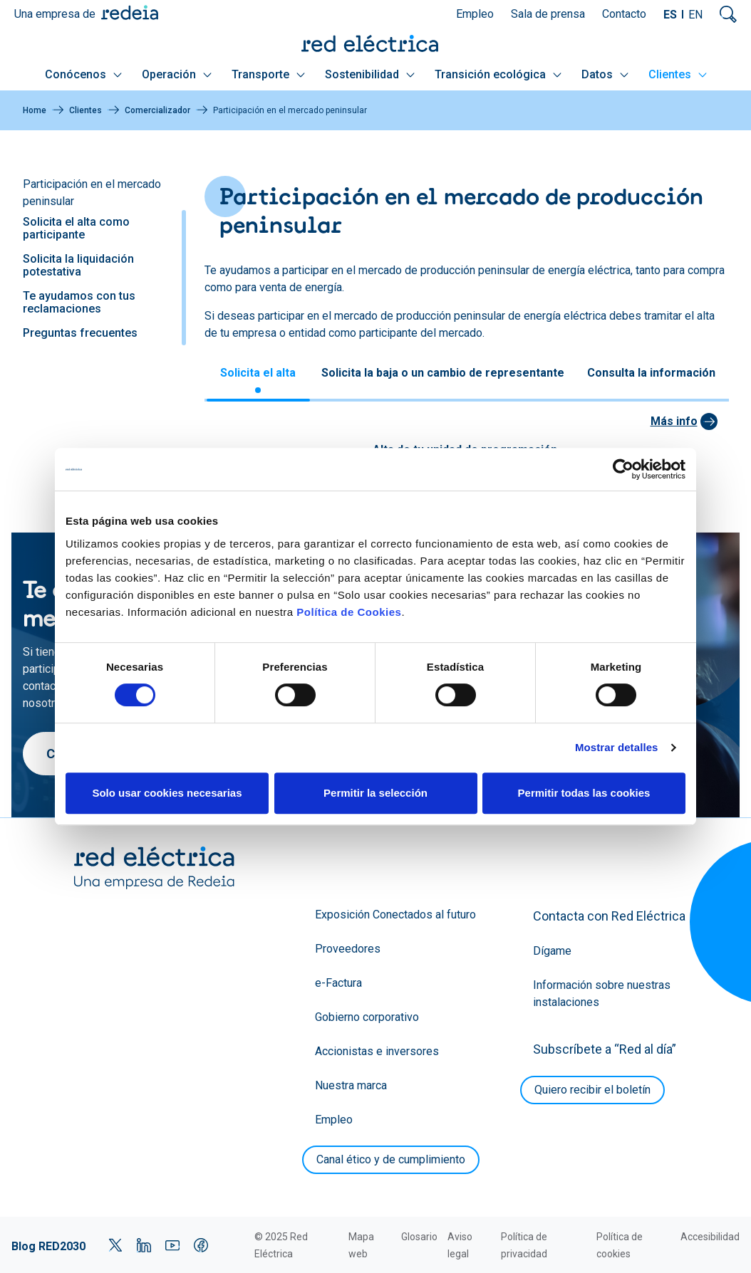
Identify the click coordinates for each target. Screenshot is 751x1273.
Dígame (552, 951)
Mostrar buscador (728, 14)
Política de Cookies (348, 612)
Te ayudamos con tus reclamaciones (79, 302)
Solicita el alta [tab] (258, 372)
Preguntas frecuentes (80, 333)
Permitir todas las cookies (584, 793)
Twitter (115, 1245)
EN (695, 14)
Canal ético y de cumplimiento (390, 1159)
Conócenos (83, 74)
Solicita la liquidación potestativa (78, 265)
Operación (177, 74)
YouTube (172, 1245)
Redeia (129, 12)
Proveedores (347, 948)
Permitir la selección (375, 793)
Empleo (475, 14)
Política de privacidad (524, 1245)
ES (670, 14)
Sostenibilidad (370, 74)
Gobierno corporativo (367, 1017)
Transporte (268, 74)
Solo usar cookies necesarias (167, 793)
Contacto (624, 14)
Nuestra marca (351, 1085)
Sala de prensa (548, 14)
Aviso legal (459, 1245)
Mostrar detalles (616, 747)
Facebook (201, 1245)
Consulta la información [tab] (651, 372)
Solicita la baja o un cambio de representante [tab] (442, 372)
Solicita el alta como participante (76, 228)
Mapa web (361, 1245)
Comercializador (157, 110)
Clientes (677, 74)
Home (34, 110)
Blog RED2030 (48, 1246)
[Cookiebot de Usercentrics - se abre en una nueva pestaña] (623, 469)
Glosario (419, 1236)
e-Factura (338, 983)
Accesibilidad (710, 1236)
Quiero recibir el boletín (592, 1089)
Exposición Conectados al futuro (395, 914)
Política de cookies (619, 1245)
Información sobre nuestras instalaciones (601, 993)
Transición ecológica (498, 74)
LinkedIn (144, 1245)
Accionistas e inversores (377, 1051)
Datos (604, 74)
